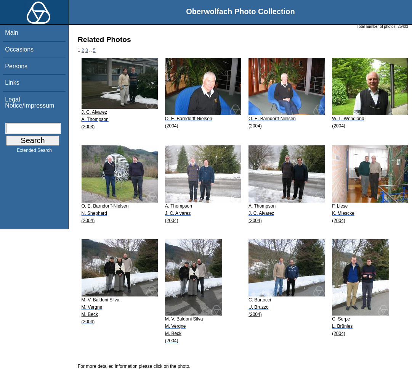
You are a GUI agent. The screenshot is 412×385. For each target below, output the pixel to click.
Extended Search (34, 152)
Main (11, 32)
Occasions (19, 49)
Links (12, 82)
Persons (16, 66)
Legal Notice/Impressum (29, 102)
